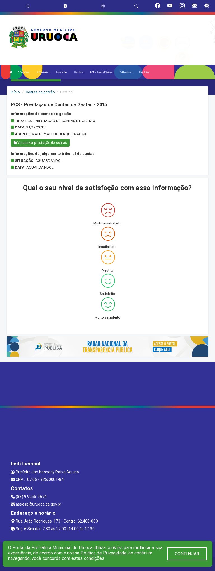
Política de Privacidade (104, 553)
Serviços (79, 72)
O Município (43, 72)
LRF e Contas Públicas (102, 72)
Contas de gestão (40, 92)
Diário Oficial (144, 72)
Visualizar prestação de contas (40, 143)
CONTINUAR (187, 553)
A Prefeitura (24, 72)
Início (15, 92)
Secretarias (62, 72)
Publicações (126, 72)
